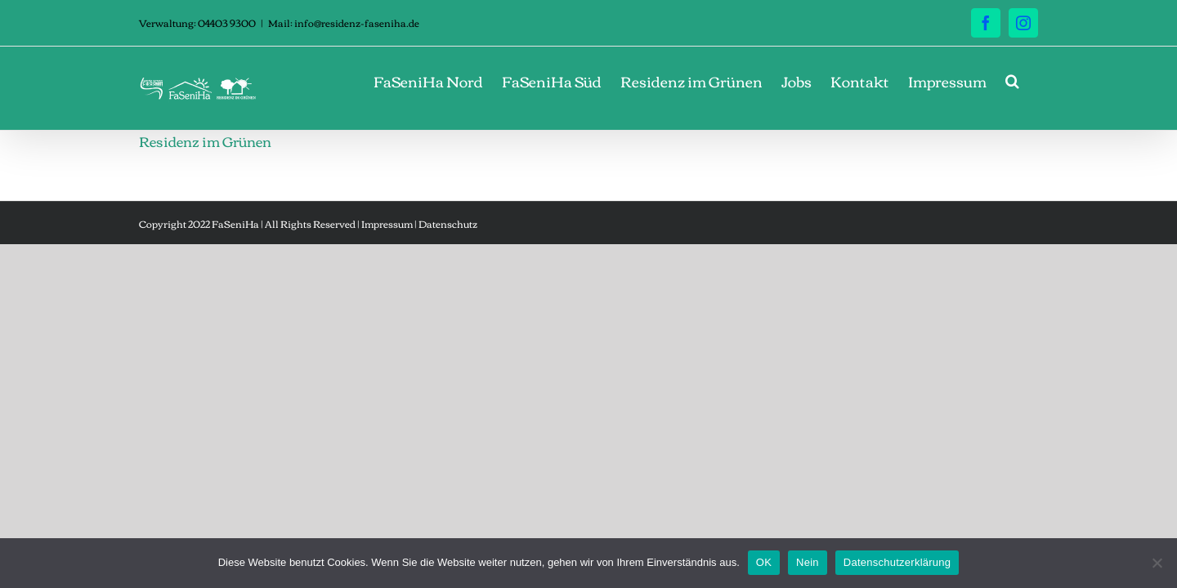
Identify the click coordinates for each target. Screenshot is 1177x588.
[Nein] (1156, 563)
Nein (807, 562)
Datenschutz (447, 223)
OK (764, 562)
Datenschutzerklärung (897, 562)
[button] (1031, 81)
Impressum (387, 223)
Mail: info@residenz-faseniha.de (343, 22)
